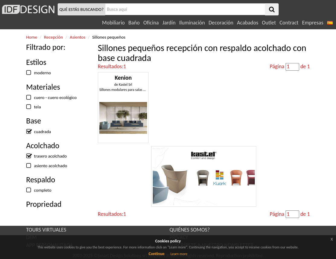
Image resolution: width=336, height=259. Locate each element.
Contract (289, 22)
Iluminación (192, 22)
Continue (157, 253)
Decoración (221, 22)
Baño (133, 22)
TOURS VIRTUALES (46, 229)
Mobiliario (113, 22)
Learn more (179, 254)
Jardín (168, 22)
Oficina (151, 22)
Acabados (247, 22)
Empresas (312, 22)
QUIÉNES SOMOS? (190, 229)
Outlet (269, 22)
